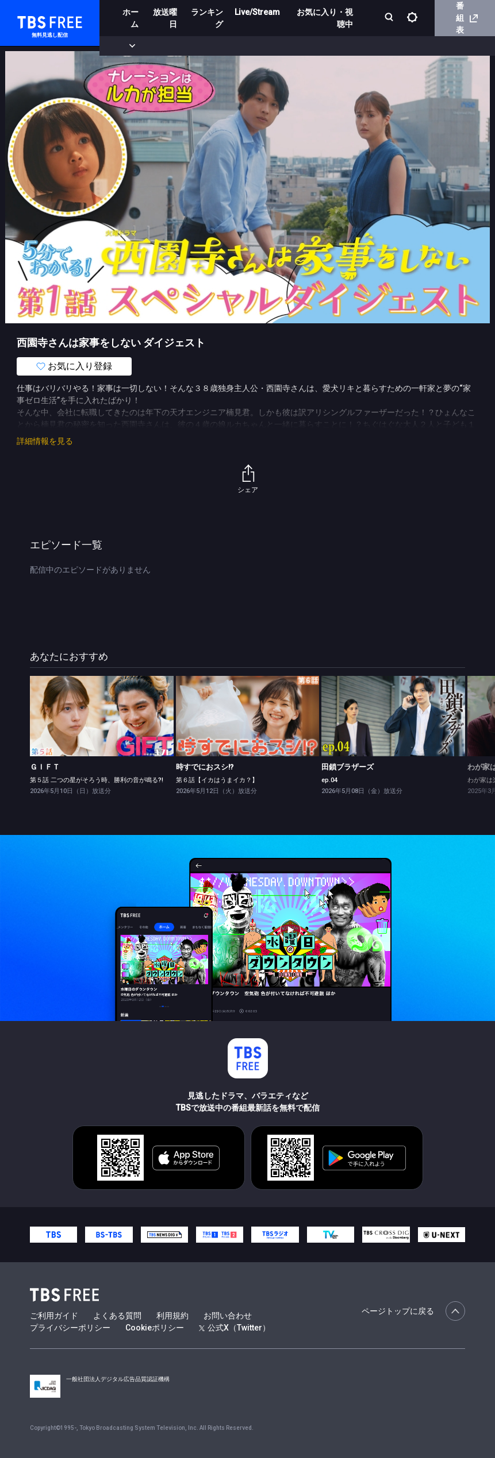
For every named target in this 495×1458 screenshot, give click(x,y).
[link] (102, 716)
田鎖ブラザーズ (347, 767)
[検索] (390, 18)
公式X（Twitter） (234, 1327)
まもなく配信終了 (176, 46)
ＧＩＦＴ (45, 767)
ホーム (130, 18)
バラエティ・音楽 (286, 46)
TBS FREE (30, 20)
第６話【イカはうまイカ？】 (217, 780)
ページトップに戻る (413, 1311)
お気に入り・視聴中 (325, 18)
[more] (329, 46)
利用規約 (172, 1315)
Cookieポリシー (154, 1327)
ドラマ (231, 46)
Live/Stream (257, 12)
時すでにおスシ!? (204, 767)
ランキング (207, 18)
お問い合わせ (228, 1315)
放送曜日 (165, 18)
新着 (125, 46)
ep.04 (329, 780)
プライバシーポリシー (70, 1327)
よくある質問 (117, 1315)
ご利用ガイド (54, 1315)
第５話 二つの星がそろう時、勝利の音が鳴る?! (96, 780)
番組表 (467, 17)
